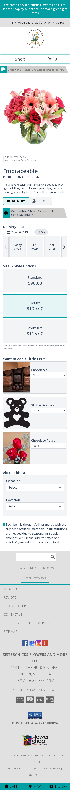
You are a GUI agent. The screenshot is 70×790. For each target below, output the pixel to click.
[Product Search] (36, 557)
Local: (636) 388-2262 (35, 680)
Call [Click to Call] (11, 786)
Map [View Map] (35, 786)
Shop (17, 59)
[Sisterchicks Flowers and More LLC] (35, 49)
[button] (35, 715)
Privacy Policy (18, 768)
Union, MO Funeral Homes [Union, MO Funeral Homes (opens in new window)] (26, 755)
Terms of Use (35, 775)
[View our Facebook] (25, 645)
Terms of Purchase (46, 768)
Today (41, 232)
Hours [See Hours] (58, 786)
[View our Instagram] (38, 645)
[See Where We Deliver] (35, 578)
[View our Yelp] (45, 645)
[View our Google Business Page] (32, 645)
